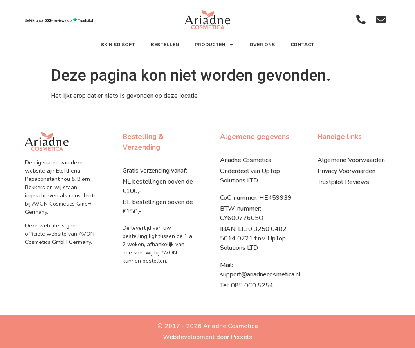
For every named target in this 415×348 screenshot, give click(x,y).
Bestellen (165, 44)
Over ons (262, 44)
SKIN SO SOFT (118, 44)
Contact (302, 44)
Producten (214, 44)
